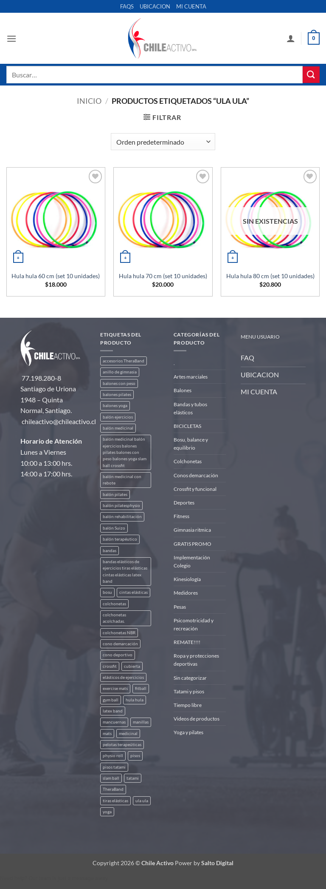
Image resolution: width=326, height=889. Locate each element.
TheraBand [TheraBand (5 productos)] (113, 789)
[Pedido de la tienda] (163, 141)
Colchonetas (188, 461)
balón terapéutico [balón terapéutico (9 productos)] (120, 539)
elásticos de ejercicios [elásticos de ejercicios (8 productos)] (123, 677)
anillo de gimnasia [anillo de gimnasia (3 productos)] (120, 372)
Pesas (180, 607)
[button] (11, 38)
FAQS (127, 6)
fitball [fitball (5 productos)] (140, 688)
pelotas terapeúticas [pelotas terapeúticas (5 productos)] (122, 744)
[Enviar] (311, 74)
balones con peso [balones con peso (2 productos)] (119, 383)
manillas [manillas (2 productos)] (141, 722)
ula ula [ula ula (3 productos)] (141, 800)
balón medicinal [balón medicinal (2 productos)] (118, 428)
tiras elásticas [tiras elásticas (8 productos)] (115, 800)
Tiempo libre (188, 705)
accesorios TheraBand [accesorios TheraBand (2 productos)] (123, 361)
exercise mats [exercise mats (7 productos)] (115, 688)
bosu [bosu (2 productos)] (107, 592)
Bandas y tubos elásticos (190, 408)
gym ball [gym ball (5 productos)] (110, 700)
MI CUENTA (191, 6)
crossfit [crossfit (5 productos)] (110, 666)
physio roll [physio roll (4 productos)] (113, 755)
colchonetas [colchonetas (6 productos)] (114, 603)
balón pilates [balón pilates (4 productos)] (115, 494)
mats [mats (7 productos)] (107, 733)
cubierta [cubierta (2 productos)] (132, 666)
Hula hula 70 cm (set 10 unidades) (163, 275)
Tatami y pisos (189, 691)
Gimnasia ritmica (192, 530)
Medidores (186, 593)
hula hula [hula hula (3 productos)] (134, 700)
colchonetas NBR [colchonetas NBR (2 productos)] (119, 632)
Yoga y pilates (188, 732)
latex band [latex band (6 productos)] (113, 711)
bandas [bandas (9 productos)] (109, 550)
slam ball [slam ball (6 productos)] (111, 778)
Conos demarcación (196, 475)
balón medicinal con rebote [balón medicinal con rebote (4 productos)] (122, 479)
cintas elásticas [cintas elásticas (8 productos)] (133, 592)
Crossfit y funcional (195, 489)
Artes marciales (191, 376)
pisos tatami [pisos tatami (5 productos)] (114, 767)
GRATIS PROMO (192, 544)
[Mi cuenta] (291, 38)
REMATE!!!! (187, 642)
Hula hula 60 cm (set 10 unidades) (55, 275)
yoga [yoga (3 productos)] (107, 811)
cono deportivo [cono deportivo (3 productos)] (117, 655)
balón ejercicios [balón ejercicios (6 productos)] (118, 417)
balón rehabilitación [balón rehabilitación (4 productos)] (122, 516)
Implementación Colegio (192, 561)
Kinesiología (187, 579)
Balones (182, 390)
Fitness (181, 516)
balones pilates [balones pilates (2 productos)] (117, 394)
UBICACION (155, 6)
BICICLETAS (187, 426)
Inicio (89, 100)
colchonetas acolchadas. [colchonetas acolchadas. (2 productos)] (114, 618)
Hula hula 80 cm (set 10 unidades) (270, 275)
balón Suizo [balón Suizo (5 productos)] (114, 528)
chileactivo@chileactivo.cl (59, 421)
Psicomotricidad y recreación (194, 624)
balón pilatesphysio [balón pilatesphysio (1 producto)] (121, 505)
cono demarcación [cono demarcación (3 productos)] (120, 643)
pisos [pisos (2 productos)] (135, 755)
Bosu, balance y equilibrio (191, 443)
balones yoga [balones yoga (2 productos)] (115, 405)
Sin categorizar (190, 678)
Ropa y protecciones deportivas (196, 660)
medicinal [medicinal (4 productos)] (128, 733)
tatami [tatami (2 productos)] (132, 778)
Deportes (184, 502)
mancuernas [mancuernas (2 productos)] (114, 722)
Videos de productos (196, 718)
